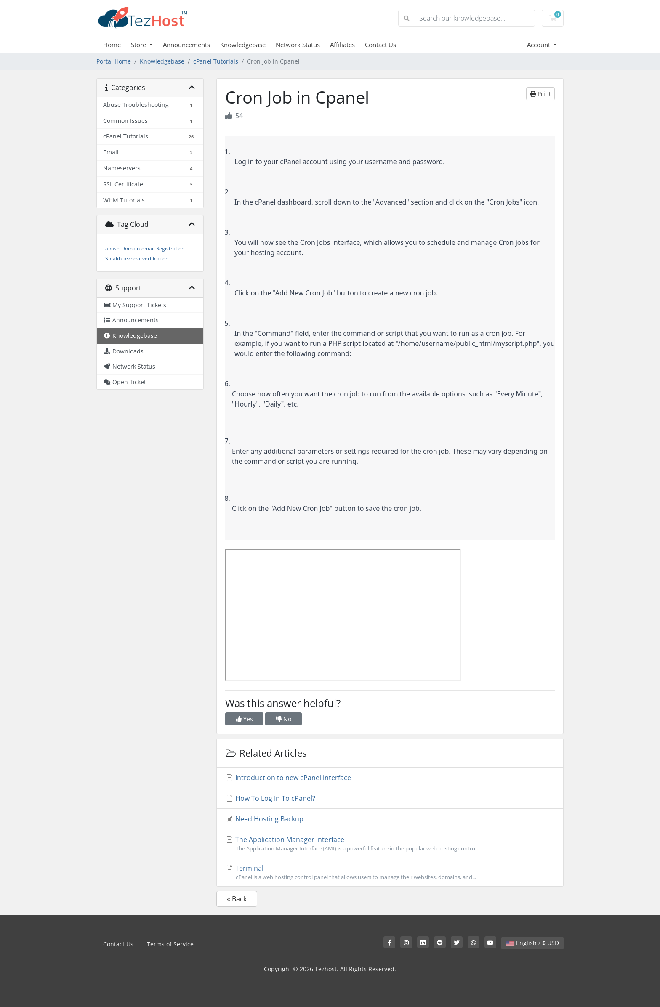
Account (539, 44)
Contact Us (380, 44)
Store (139, 44)
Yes (244, 719)
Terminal (390, 872)
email (147, 248)
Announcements (186, 44)
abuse (112, 248)
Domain (130, 248)
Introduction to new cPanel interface (288, 777)
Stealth (113, 258)
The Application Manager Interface (390, 844)
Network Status (298, 44)
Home (112, 44)
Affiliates (342, 44)
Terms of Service (170, 944)
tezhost (132, 258)
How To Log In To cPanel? (270, 798)
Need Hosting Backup (264, 819)
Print (540, 94)
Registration (170, 248)
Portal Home (113, 61)
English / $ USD (532, 943)
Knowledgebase (243, 44)
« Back (237, 898)
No (283, 719)
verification (155, 258)
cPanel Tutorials (215, 61)
